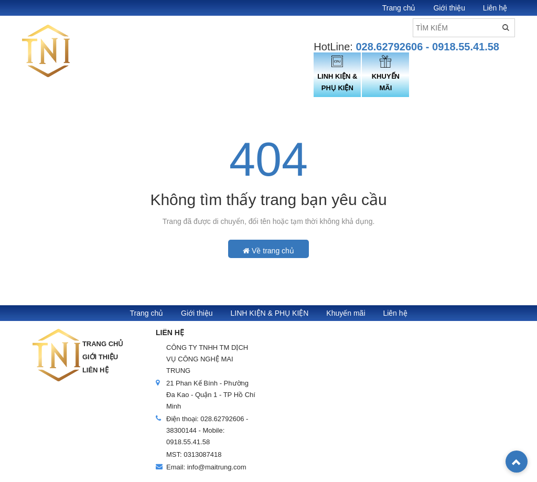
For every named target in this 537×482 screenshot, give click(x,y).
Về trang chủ (268, 251)
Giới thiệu (449, 8)
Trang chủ (399, 8)
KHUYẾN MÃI (385, 73)
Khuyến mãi (345, 313)
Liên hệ (495, 8)
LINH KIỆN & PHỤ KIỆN (337, 73)
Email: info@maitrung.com (206, 467)
